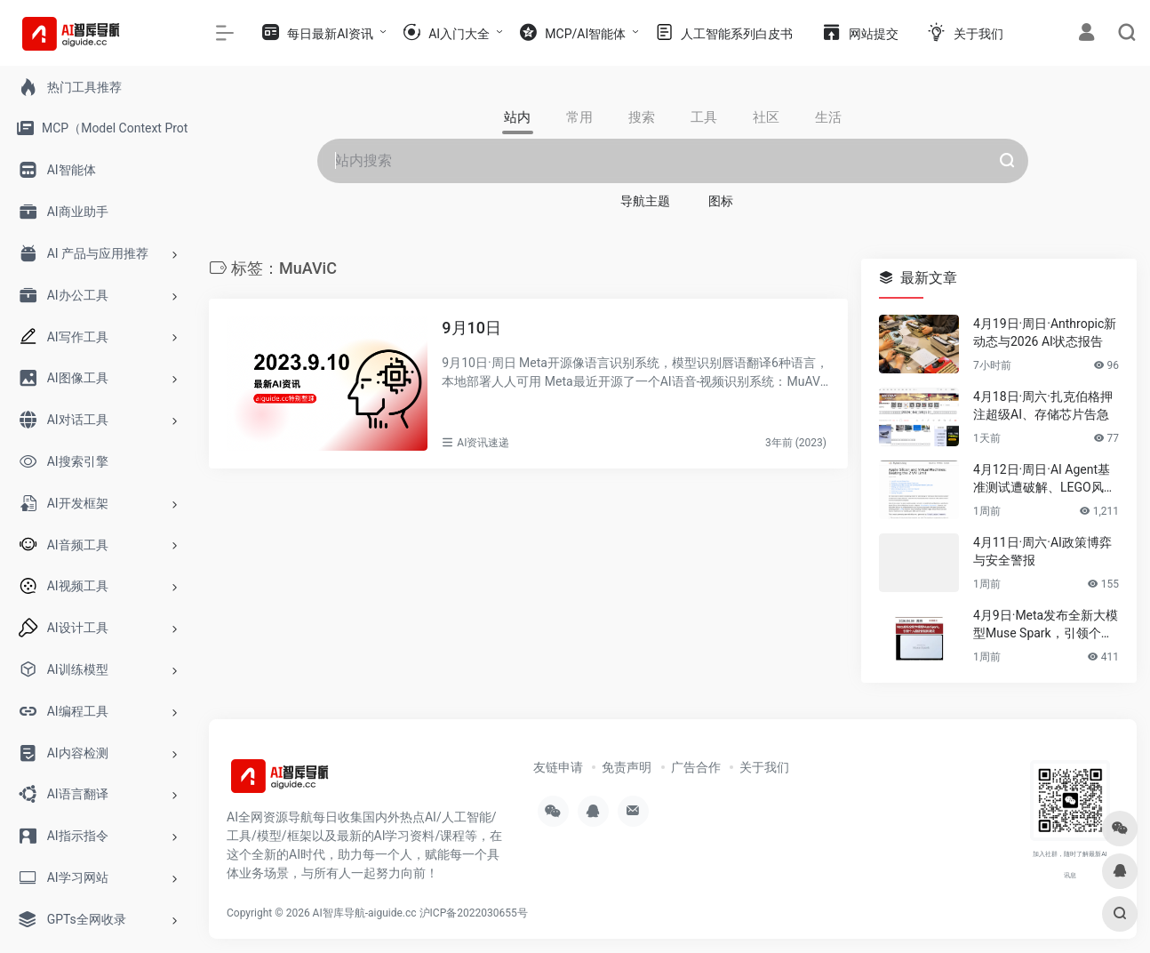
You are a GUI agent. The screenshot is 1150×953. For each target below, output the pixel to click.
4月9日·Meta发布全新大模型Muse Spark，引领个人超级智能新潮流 (1045, 625)
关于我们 (764, 767)
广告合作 (696, 767)
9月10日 (471, 327)
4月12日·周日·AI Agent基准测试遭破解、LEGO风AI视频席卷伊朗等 (1044, 479)
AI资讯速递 (483, 442)
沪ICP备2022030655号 (473, 913)
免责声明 (626, 767)
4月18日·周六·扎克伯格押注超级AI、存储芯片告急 (1043, 405)
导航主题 (645, 201)
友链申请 (558, 767)
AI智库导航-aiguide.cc (365, 913)
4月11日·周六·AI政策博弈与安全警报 (1042, 551)
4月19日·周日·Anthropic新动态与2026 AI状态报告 (1044, 332)
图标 (720, 201)
